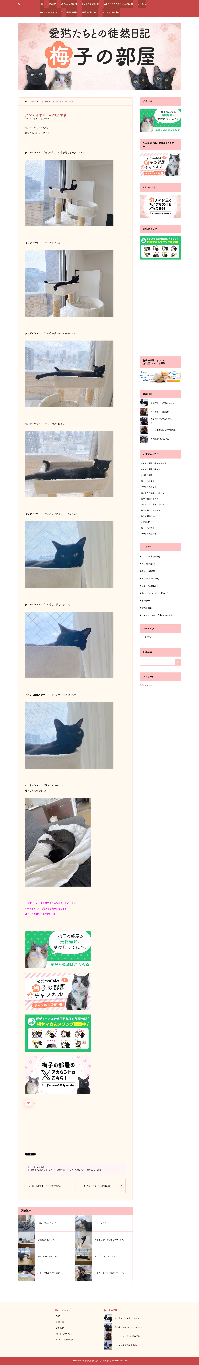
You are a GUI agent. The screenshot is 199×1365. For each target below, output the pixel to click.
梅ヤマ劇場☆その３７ (150, 516)
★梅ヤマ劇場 (148, 578)
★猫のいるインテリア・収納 (154, 593)
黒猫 (32, 1170)
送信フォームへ (147, 685)
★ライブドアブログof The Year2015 (157, 615)
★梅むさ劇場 (147, 475)
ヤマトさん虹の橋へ (111, 12)
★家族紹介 (146, 522)
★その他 (145, 600)
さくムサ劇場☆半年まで (151, 469)
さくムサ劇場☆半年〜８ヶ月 (153, 463)
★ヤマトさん (148, 586)
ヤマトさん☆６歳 (148, 487)
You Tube (142, 4)
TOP (58, 1316)
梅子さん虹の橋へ (90, 12)
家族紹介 (53, 4)
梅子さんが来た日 (69, 4)
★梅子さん (147, 571)
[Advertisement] (75, 1127)
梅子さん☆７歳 (148, 481)
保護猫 (98, 1170)
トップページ (42, 4)
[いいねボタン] (28, 1103)
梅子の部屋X (71, 12)
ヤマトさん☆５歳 (42, 119)
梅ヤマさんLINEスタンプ (51, 12)
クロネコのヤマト (50, 1170)
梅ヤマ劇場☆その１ (149, 499)
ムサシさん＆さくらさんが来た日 (118, 4)
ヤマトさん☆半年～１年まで (153, 504)
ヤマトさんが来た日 (90, 4)
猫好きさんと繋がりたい (86, 1170)
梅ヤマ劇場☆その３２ (150, 510)
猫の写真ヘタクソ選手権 (67, 1170)
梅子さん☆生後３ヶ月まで (152, 493)
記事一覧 (60, 1322)
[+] (159, 556)
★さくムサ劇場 (149, 556)
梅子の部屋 (39, 1170)
